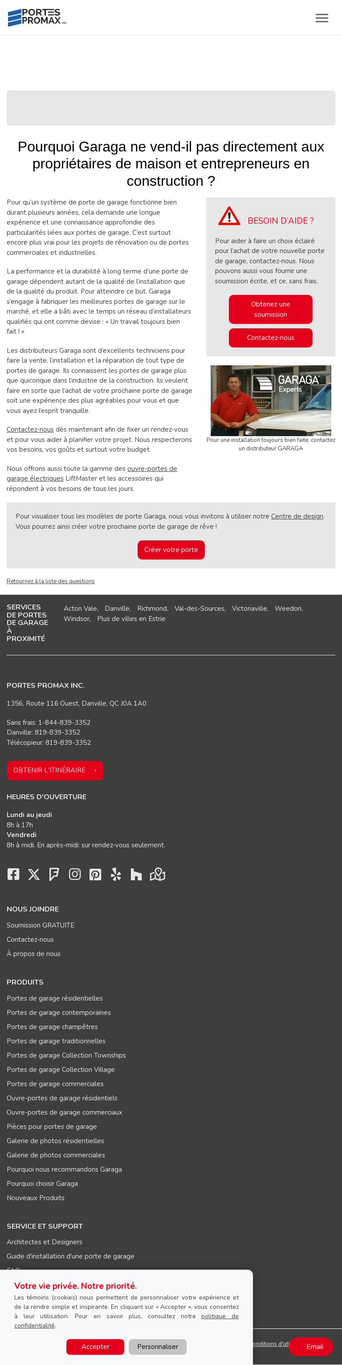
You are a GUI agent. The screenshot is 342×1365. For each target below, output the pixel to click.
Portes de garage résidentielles (55, 998)
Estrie (157, 618)
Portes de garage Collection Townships (66, 1055)
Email (314, 1347)
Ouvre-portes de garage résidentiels (62, 1098)
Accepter (95, 1346)
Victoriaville (249, 608)
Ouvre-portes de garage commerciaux (64, 1112)
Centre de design (297, 516)
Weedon (288, 608)
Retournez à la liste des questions (51, 581)
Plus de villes (117, 618)
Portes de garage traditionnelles (56, 1041)
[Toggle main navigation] (322, 18)
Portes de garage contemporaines (59, 1012)
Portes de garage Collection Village (61, 1069)
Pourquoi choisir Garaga (42, 1183)
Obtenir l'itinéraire (49, 770)
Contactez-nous (30, 429)
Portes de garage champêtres (52, 1026)
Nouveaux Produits (36, 1197)
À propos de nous (34, 953)
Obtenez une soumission (270, 309)
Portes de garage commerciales (55, 1083)
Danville (117, 608)
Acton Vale (80, 608)
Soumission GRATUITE (40, 925)
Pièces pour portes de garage (52, 1126)
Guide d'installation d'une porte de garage (70, 1256)
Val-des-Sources (199, 608)
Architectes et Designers (44, 1242)
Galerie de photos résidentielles (55, 1140)
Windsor (77, 618)
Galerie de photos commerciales (56, 1155)
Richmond (152, 608)
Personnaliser (157, 1346)
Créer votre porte (171, 549)
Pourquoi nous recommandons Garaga (64, 1169)
